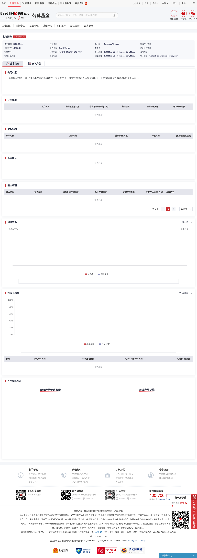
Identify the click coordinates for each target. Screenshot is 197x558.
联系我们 (120, 474)
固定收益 (52, 3)
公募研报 (88, 25)
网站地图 (33, 478)
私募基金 (27, 3)
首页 (4, 3)
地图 (97, 532)
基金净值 (34, 25)
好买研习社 (34, 482)
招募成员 (129, 478)
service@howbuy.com (168, 499)
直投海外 (81, 3)
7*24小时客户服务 (80, 482)
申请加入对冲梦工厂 (168, 474)
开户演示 (33, 474)
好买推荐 (61, 25)
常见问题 (42, 474)
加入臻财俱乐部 (166, 478)
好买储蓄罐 (77, 491)
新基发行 (74, 25)
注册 (146, 3)
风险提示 (76, 478)
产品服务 (120, 482)
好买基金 (120, 491)
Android (89, 498)
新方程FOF (65, 3)
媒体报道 (120, 478)
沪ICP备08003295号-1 (137, 541)
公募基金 (14, 3)
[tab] (13, 64)
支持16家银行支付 (80, 474)
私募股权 (39, 3)
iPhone (77, 498)
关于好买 (129, 474)
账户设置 (42, 478)
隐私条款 (86, 478)
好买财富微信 (34, 491)
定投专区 (20, 25)
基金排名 (47, 25)
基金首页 (6, 25)
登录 (138, 3)
